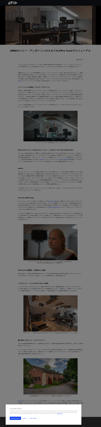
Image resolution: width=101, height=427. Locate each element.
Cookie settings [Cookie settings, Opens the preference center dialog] (32, 418)
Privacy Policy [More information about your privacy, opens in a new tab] (59, 413)
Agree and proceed (15, 418)
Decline (24, 418)
